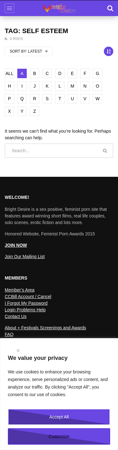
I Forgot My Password (26, 303)
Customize (58, 436)
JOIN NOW (16, 245)
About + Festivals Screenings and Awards (45, 327)
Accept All (59, 416)
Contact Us (15, 316)
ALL (10, 73)
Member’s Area (19, 289)
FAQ (9, 334)
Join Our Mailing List (25, 256)
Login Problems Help (25, 309)
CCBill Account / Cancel (28, 296)
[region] (59, 394)
